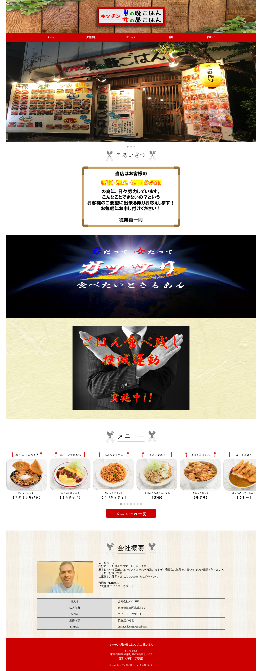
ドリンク (211, 37)
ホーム (50, 37)
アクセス (131, 37)
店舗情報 (91, 37)
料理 (171, 37)
